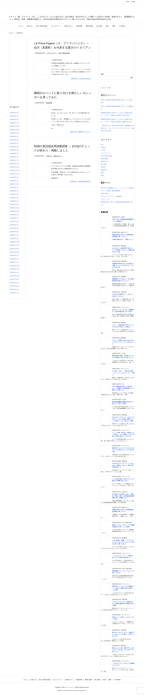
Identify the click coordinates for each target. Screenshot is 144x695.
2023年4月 (14, 231)
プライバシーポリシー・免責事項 (111, 196)
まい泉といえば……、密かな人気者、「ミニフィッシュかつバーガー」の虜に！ (123, 372)
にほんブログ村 (106, 87)
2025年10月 (14, 133)
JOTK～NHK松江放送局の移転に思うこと (114, 100)
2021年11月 (14, 282)
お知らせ (49, 156)
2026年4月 (14, 112)
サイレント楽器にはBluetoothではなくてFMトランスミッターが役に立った (123, 342)
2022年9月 (14, 255)
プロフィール (105, 199)
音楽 (102, 175)
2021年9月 (14, 289)
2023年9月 (14, 214)
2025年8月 (14, 140)
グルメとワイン (52, 53)
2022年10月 (14, 252)
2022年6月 (14, 265)
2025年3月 (14, 157)
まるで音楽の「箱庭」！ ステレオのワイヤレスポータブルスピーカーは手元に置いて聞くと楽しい (123, 542)
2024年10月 (14, 174)
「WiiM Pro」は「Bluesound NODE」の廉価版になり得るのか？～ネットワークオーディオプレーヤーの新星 (117, 128)
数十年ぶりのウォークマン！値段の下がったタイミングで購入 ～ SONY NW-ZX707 (123, 634)
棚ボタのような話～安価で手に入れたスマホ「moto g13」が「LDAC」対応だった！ (123, 649)
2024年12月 (14, 167)
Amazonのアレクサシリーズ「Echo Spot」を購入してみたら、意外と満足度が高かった (122, 465)
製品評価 (49, 103)
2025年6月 (14, 146)
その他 (103, 150)
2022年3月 (14, 276)
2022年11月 (14, 248)
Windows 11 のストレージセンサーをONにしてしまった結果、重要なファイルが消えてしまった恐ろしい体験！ (123, 418)
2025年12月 (14, 126)
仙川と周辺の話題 (64, 53)
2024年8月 (14, 180)
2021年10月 (14, 286)
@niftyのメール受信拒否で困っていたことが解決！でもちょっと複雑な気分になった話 (123, 250)
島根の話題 (104, 158)
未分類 (103, 167)
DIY (102, 144)
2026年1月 (14, 123)
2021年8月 (14, 293)
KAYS (131, 100)
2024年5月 (14, 191)
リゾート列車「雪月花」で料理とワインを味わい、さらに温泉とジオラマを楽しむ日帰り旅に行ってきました (123, 434)
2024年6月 (14, 187)
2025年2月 (14, 160)
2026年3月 (14, 116)
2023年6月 (14, 225)
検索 (102, 74)
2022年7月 (14, 262)
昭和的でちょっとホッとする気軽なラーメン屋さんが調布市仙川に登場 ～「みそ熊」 (123, 588)
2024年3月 (14, 197)
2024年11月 (14, 170)
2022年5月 (14, 269)
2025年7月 (14, 143)
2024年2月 (14, 201)
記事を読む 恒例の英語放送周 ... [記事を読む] (80, 181)
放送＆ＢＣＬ (58, 156)
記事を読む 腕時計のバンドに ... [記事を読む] (80, 131)
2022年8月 (14, 259)
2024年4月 (14, 194)
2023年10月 (14, 211)
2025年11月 (14, 129)
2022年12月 (14, 245)
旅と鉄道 (103, 164)
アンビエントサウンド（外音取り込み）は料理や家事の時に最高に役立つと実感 (123, 603)
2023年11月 (14, 208)
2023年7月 (14, 221)
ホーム (12, 33)
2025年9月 (14, 136)
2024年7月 (14, 184)
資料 (102, 172)
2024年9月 (14, 177)
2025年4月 (14, 153)
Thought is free (82, 690)
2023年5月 (14, 228)
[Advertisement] (17, 71)
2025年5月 (14, 150)
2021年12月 (14, 279)
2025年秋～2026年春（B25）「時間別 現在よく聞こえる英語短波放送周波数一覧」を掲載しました (123, 496)
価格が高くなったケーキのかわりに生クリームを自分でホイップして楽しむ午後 (123, 449)
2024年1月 (14, 204)
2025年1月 (14, 163)
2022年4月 (14, 272)
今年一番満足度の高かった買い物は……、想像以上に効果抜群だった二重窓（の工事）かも (123, 388)
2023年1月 (14, 242)
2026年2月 (14, 119)
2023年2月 (14, 238)
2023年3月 (14, 235)
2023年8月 (14, 218)
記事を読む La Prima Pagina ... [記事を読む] (81, 78)
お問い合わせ (105, 193)
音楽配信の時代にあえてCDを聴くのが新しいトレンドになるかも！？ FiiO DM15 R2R (123, 265)
